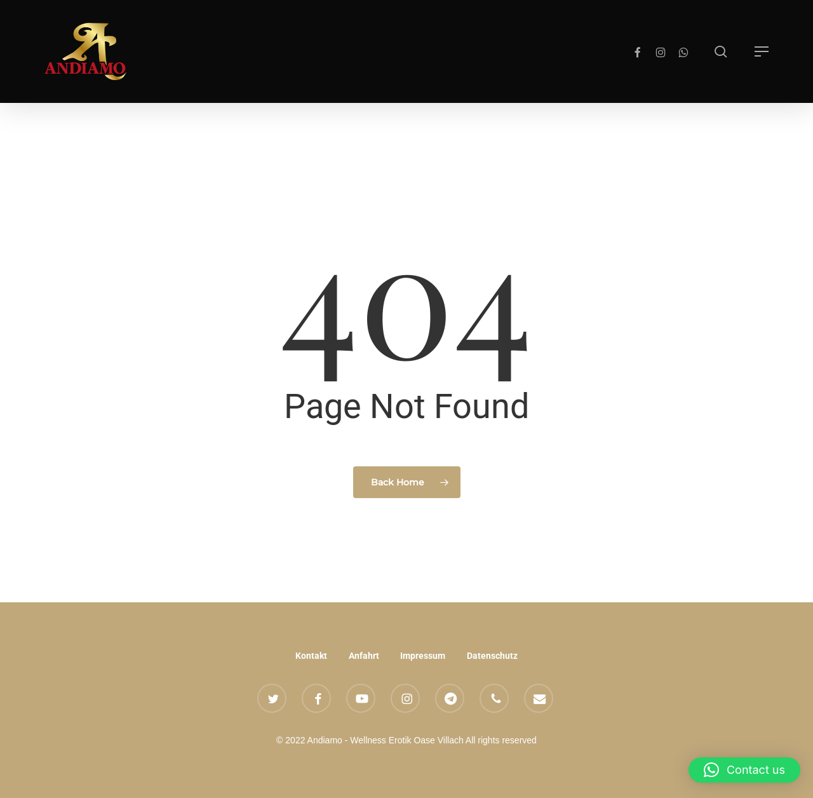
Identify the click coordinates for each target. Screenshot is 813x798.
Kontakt (311, 656)
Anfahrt (364, 656)
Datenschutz (492, 656)
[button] (762, 51)
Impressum (422, 656)
